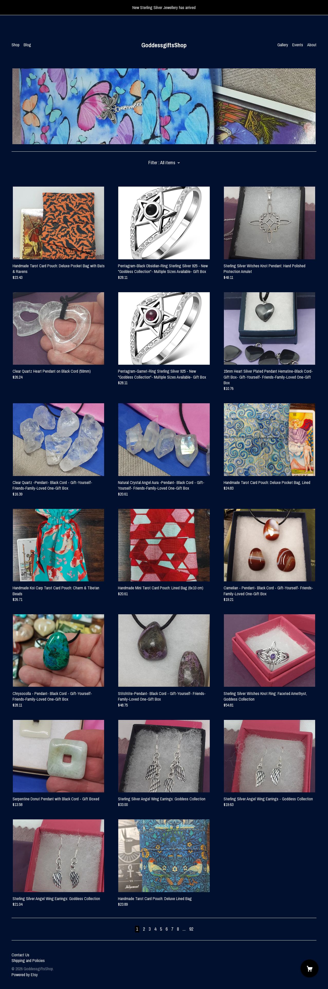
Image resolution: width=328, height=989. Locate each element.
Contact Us (20, 955)
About (311, 45)
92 (191, 929)
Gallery (282, 45)
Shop (16, 45)
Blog (27, 45)
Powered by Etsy (25, 974)
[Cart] (309, 968)
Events (297, 45)
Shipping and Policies (28, 960)
